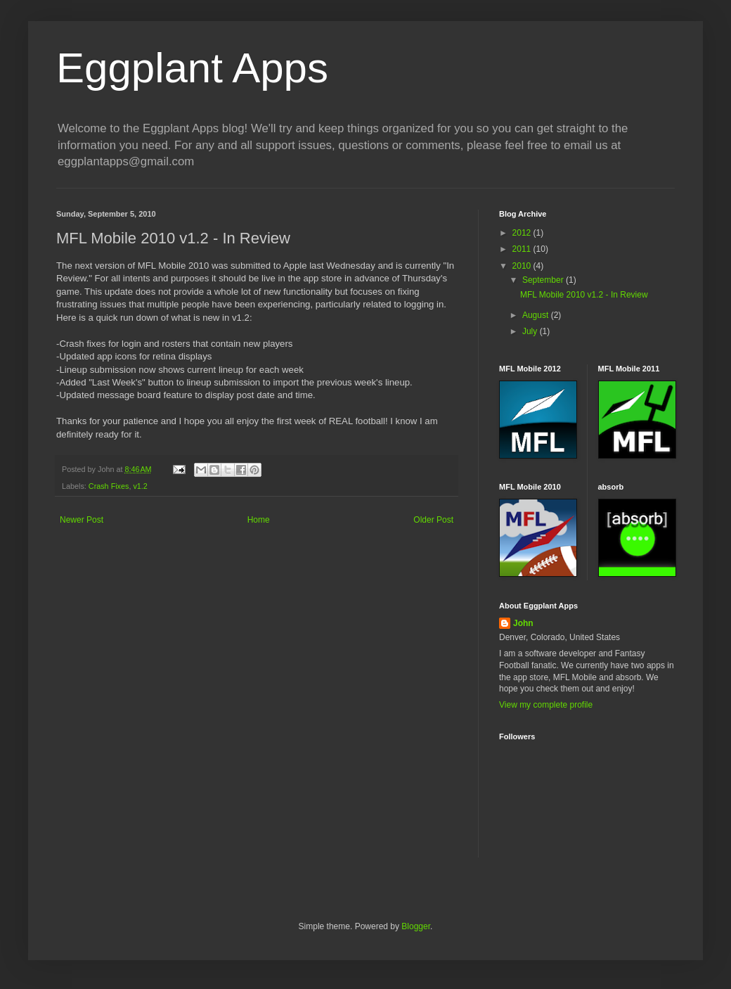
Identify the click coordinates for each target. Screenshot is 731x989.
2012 (522, 233)
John (523, 623)
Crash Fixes (109, 486)
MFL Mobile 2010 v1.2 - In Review (584, 295)
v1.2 (140, 486)
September (544, 280)
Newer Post (81, 520)
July (531, 331)
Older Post (433, 520)
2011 (522, 249)
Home (258, 520)
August (536, 315)
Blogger (415, 926)
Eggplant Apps (192, 67)
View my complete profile (546, 705)
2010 (522, 266)
